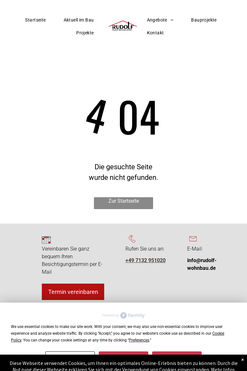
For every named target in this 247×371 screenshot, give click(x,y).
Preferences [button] (139, 340)
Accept (177, 356)
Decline (123, 356)
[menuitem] (38, 19)
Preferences (70, 356)
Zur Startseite (123, 201)
